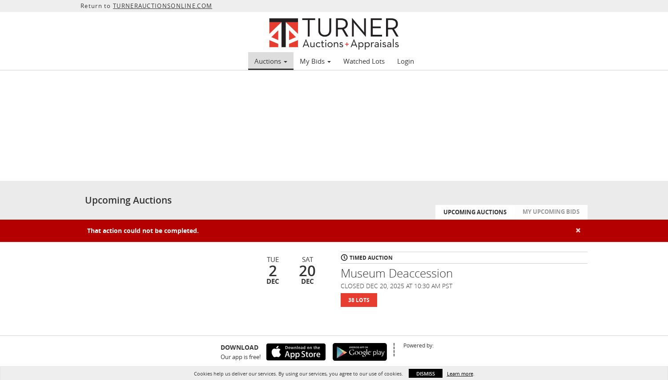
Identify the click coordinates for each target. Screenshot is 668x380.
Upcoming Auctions (475, 212)
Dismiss (425, 373)
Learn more (460, 373)
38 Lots (359, 300)
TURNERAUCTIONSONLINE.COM (162, 6)
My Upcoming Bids (551, 212)
